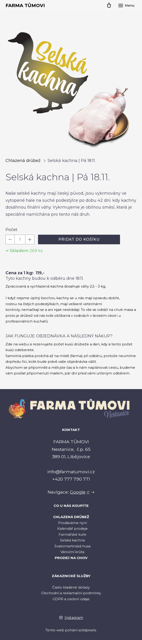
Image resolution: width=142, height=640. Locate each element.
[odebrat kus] (10, 239)
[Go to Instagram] (71, 618)
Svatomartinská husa (72, 546)
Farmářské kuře (72, 534)
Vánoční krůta (72, 552)
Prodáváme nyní (72, 523)
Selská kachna (72, 540)
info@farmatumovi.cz (71, 471)
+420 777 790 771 (71, 479)
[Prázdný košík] (109, 5)
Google (77, 492)
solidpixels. (87, 630)
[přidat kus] (29, 239)
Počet (11, 229)
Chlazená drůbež (23, 160)
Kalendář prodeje (72, 528)
